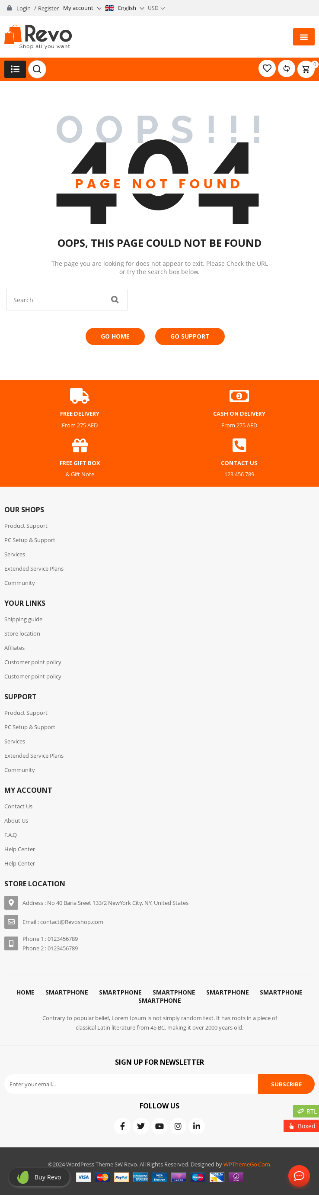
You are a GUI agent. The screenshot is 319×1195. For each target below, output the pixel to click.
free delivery (79, 413)
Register (48, 8)
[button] (304, 36)
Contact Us (297, 1176)
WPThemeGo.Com (246, 1164)
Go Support (190, 336)
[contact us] (239, 445)
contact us (239, 463)
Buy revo (48, 1177)
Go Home (115, 336)
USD (153, 8)
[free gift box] (80, 445)
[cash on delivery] (239, 396)
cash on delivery (239, 413)
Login (23, 8)
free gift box (80, 463)
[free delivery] (80, 396)
